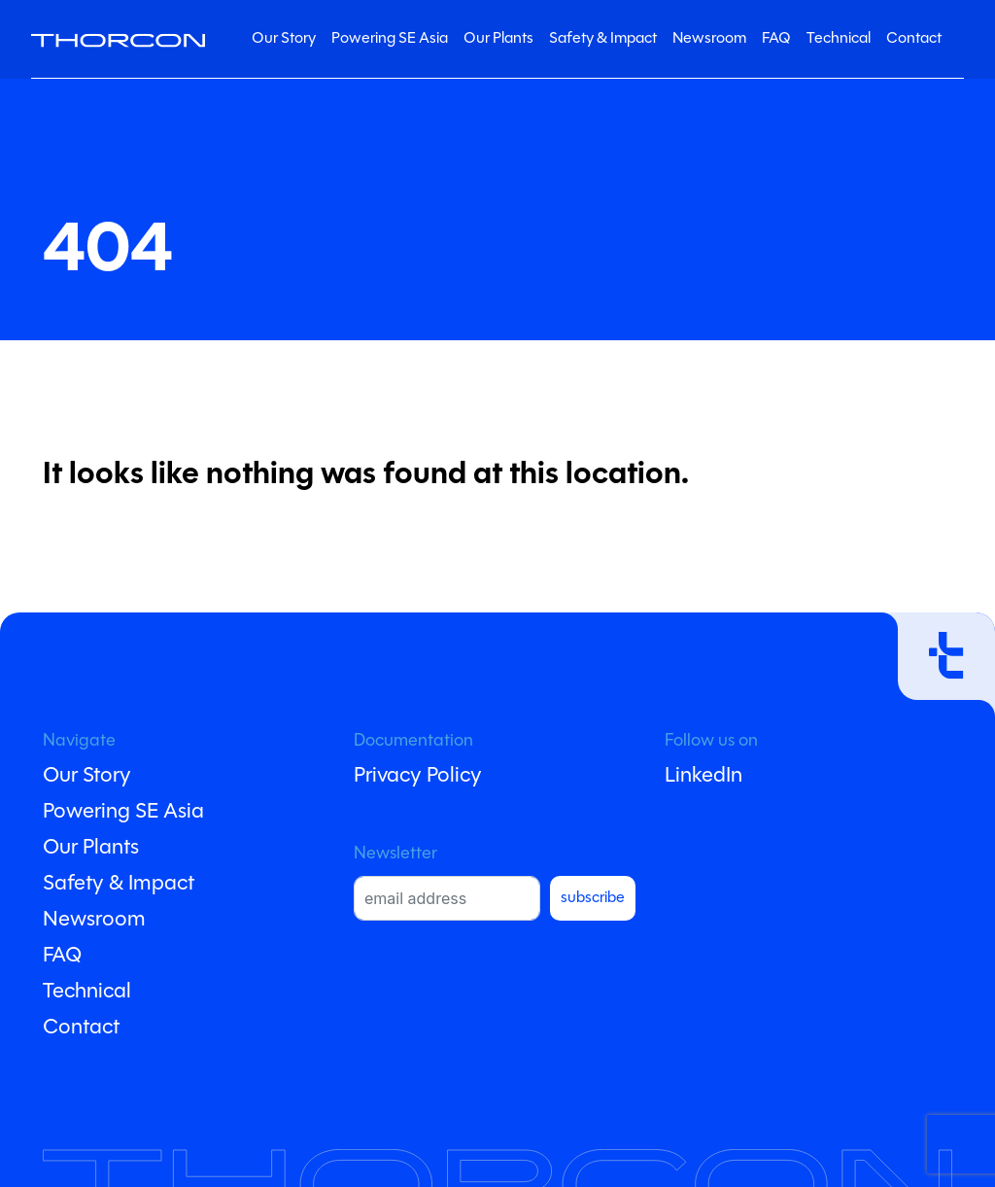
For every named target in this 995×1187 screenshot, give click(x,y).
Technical (838, 39)
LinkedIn (703, 776)
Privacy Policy (418, 776)
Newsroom (709, 39)
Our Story (284, 39)
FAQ (776, 39)
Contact (914, 39)
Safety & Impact (603, 39)
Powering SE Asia (389, 39)
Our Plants (498, 39)
